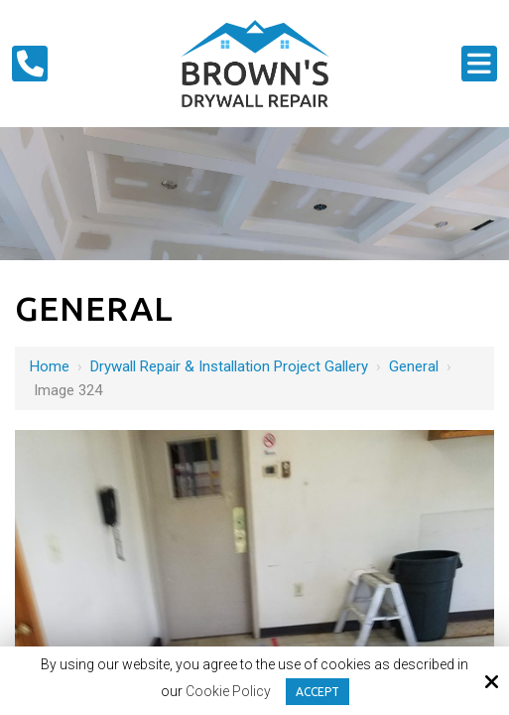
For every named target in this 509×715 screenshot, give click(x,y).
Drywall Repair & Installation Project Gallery (229, 366)
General (414, 366)
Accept (317, 691)
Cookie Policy (228, 691)
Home (49, 366)
